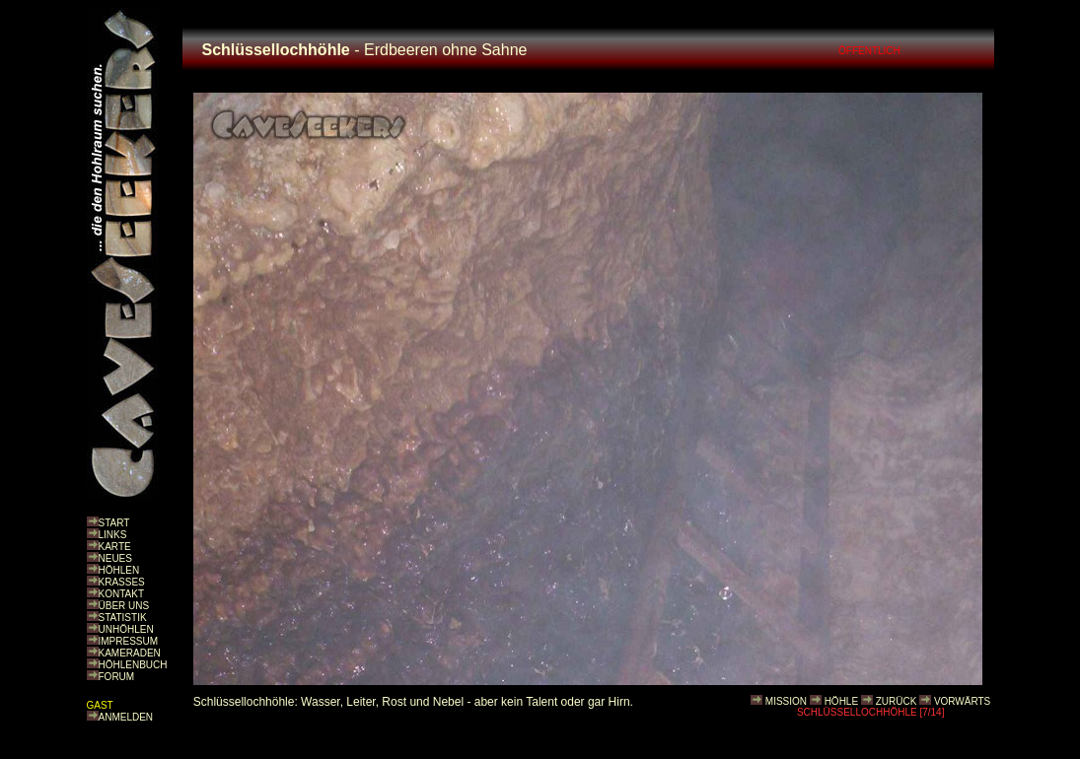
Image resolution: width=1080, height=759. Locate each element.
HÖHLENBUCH (133, 664)
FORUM (117, 676)
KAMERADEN (130, 653)
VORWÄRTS (962, 701)
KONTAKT (121, 593)
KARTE (115, 546)
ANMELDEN (126, 717)
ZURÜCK (896, 701)
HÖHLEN (119, 570)
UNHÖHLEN (126, 629)
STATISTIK (123, 617)
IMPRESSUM (129, 641)
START (114, 523)
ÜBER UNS (124, 605)
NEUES (115, 558)
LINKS (113, 534)
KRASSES (122, 582)
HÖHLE (841, 701)
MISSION (786, 701)
